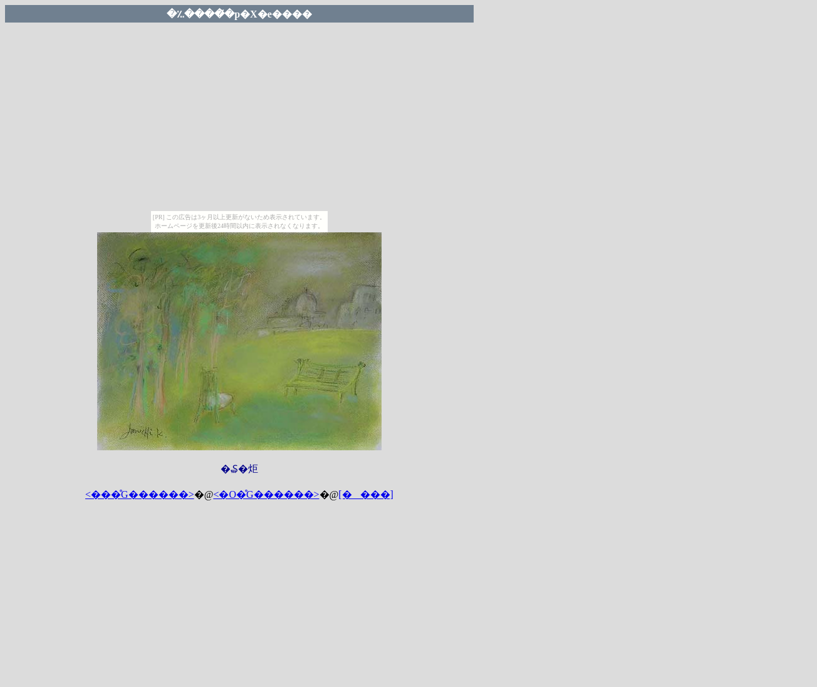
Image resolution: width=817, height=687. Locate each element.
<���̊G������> (139, 494)
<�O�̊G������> (266, 494)
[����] (365, 494)
